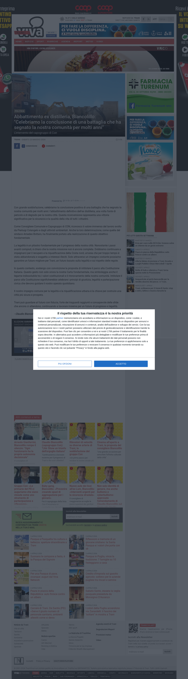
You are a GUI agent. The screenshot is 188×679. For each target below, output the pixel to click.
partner (59, 318)
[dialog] (94, 339)
